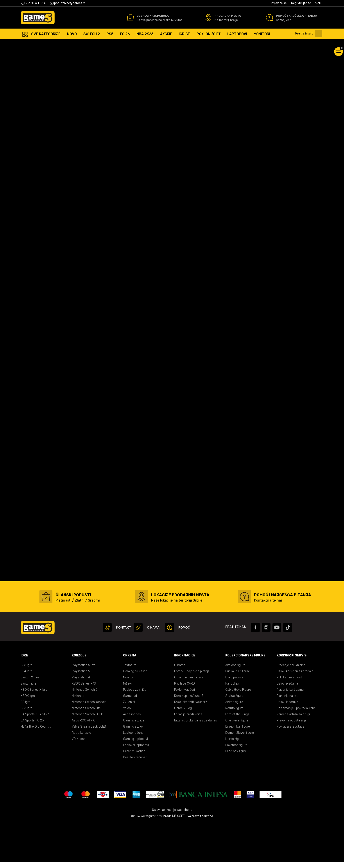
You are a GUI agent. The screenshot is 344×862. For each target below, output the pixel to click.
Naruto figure (234, 747)
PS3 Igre (26, 747)
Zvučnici (129, 741)
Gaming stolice (133, 759)
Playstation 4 (81, 716)
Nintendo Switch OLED (87, 753)
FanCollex (232, 723)
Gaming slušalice (135, 710)
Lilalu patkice (234, 716)
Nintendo (78, 735)
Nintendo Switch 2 (84, 729)
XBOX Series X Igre (34, 729)
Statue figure (234, 735)
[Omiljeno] (318, 3)
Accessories (132, 753)
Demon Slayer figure (239, 772)
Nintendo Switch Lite (86, 747)
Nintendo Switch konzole (89, 741)
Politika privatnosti (290, 716)
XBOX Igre (28, 735)
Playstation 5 (81, 710)
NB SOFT (178, 855)
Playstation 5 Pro (83, 704)
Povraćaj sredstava (290, 766)
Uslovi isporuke (287, 741)
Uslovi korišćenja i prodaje (295, 710)
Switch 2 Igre (30, 716)
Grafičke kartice (134, 790)
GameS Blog (183, 747)
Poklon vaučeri (184, 729)
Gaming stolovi (133, 766)
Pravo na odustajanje (291, 759)
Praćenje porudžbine (291, 704)
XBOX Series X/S (84, 723)
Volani (127, 747)
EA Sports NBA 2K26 (35, 753)
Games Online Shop (34, 43)
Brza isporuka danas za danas (195, 759)
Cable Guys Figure (238, 729)
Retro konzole (81, 772)
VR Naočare (80, 778)
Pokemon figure (236, 784)
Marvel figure (234, 778)
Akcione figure (235, 704)
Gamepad (130, 735)
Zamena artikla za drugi (293, 753)
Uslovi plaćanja (287, 723)
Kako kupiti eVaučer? (188, 735)
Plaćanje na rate (288, 735)
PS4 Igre (26, 710)
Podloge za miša (134, 729)
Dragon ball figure (237, 766)
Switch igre (28, 723)
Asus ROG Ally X (83, 759)
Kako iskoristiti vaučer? (190, 741)
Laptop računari (134, 772)
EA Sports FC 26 (32, 759)
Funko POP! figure (237, 710)
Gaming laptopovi (135, 778)
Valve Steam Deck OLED (89, 766)
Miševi (127, 723)
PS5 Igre (26, 704)
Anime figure (234, 741)
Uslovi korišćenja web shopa (172, 849)
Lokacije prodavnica (188, 753)
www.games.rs (151, 855)
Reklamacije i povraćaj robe (296, 747)
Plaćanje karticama (290, 729)
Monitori (128, 716)
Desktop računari (135, 796)
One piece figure (236, 759)
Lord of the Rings (237, 753)
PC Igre (25, 741)
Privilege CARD (184, 723)
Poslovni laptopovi (136, 784)
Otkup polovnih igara (188, 716)
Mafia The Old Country (36, 766)
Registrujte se (301, 3)
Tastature (129, 704)
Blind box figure (236, 790)
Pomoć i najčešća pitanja (192, 710)
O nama (179, 704)
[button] (310, 34)
